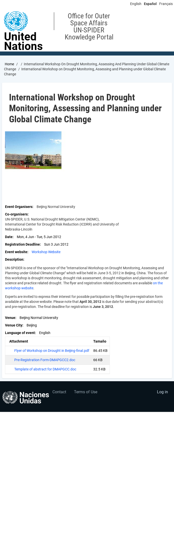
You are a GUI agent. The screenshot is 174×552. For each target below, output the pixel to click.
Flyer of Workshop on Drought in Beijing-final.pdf (51, 351)
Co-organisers (16, 214)
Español (150, 4)
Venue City (13, 325)
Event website (16, 252)
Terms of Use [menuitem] (85, 392)
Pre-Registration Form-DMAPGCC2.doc (44, 360)
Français (166, 4)
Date (9, 237)
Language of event (20, 333)
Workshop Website (46, 252)
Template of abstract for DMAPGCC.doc (45, 369)
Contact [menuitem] (59, 392)
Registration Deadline (22, 244)
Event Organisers (18, 207)
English (135, 4)
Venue (10, 318)
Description (14, 259)
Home (9, 64)
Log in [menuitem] (162, 392)
